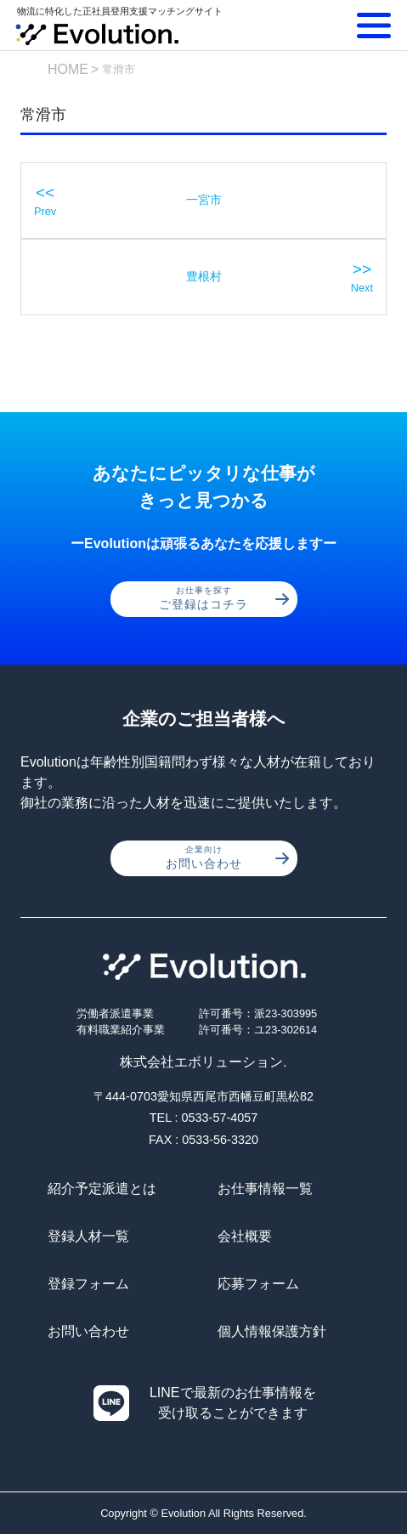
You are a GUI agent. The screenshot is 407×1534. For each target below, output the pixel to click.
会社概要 (245, 1236)
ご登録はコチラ (224, 598)
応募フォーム (258, 1283)
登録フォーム (88, 1283)
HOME (68, 69)
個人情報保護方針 (272, 1331)
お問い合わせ (227, 857)
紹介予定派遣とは (102, 1188)
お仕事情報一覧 (265, 1188)
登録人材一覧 (88, 1236)
